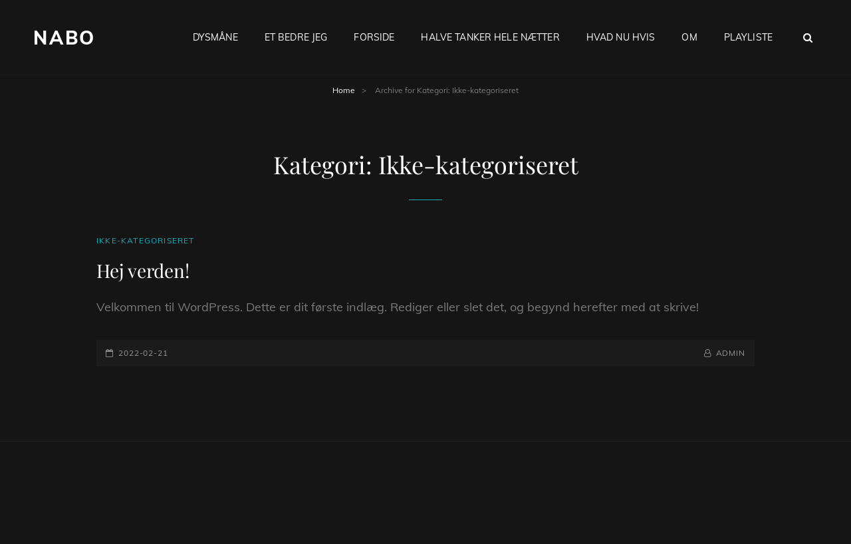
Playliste (748, 37)
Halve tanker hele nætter (490, 37)
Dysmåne (215, 37)
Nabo (64, 37)
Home (343, 90)
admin (731, 353)
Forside (374, 37)
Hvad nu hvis (621, 37)
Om (689, 37)
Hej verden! (142, 270)
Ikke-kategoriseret (145, 240)
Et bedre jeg (296, 37)
